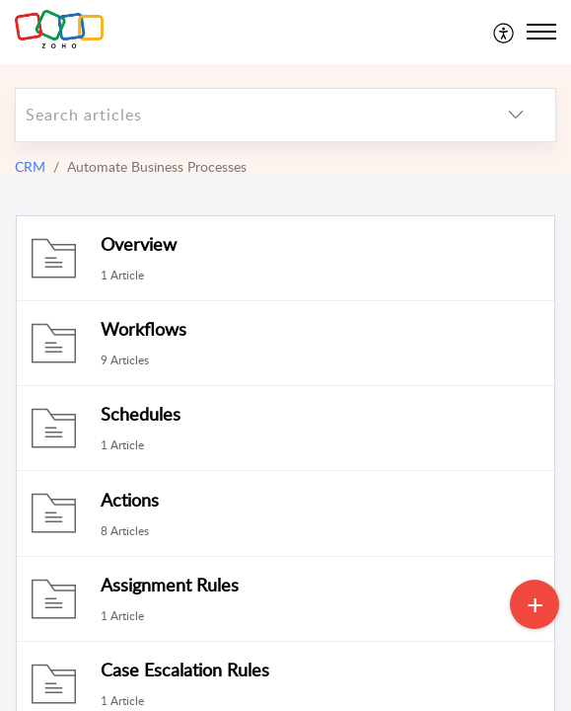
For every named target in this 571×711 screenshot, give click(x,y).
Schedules (140, 414)
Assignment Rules (170, 584)
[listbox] (515, 115)
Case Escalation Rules (185, 669)
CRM (30, 166)
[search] (246, 115)
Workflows (143, 329)
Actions (130, 500)
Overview (139, 244)
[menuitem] (504, 31)
